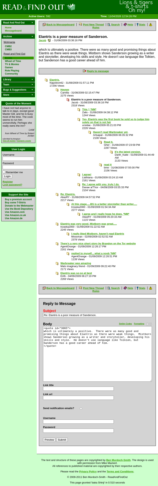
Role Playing (12, 70)
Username (8, 154)
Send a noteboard (49, 40)
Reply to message (98, 71)
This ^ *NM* (89, 109)
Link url (47, 394)
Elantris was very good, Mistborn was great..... (88, 223)
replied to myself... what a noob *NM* (93, 253)
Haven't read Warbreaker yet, (110, 132)
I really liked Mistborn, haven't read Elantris (97, 233)
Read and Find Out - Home (59, 7)
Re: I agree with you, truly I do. (100, 184)
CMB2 (8, 46)
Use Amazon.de (14, 218)
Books (8, 58)
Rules (95, 27)
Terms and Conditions (120, 471)
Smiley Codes (125, 324)
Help (130, 24)
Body (47, 324)
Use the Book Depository (19, 208)
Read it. (108, 141)
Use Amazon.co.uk (15, 215)
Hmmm (64, 89)
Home (8, 27)
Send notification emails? (58, 408)
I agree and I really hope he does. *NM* (105, 213)
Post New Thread (93, 24)
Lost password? (12, 184)
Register (8, 181)
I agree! (86, 174)
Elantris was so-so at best (76, 273)
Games (9, 67)
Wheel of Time (13, 61)
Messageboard (13, 30)
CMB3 (8, 49)
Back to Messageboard (60, 24)
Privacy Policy (88, 471)
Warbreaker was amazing (75, 263)
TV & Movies (12, 64)
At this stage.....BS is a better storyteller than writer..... (104, 204)
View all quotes (9, 141)
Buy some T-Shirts (15, 202)
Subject (49, 311)
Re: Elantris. (67, 194)
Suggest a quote (24, 141)
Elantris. (55, 79)
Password (8, 163)
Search (115, 24)
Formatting (139, 324)
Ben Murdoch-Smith (118, 460)
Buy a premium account (18, 199)
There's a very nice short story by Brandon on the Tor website (98, 243)
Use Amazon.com (15, 212)
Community (11, 73)
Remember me (14, 172)
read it (108, 164)
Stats (142, 24)
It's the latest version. (128, 151)
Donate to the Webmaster (19, 205)
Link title (48, 385)
